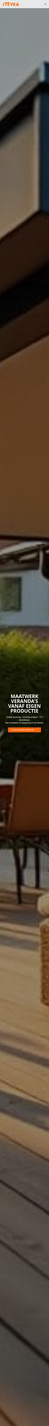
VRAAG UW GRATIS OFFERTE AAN (24, 730)
